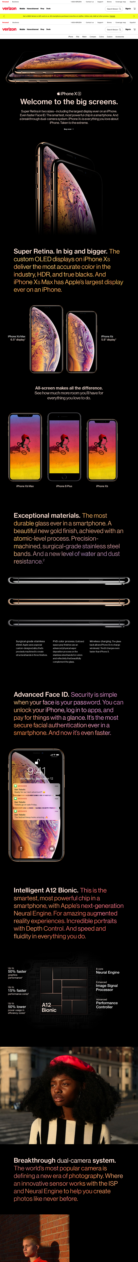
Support (100, 2)
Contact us (90, 2)
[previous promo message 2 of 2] (4, 16)
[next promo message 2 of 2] (134, 16)
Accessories (120, 35)
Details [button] (112, 16)
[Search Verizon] (114, 9)
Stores (109, 2)
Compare (93, 35)
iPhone (70, 35)
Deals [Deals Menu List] (48, 9)
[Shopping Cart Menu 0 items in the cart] (134, 8)
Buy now (67, 127)
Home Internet (33, 8)
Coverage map (121, 2)
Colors (101, 35)
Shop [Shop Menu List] (42, 9)
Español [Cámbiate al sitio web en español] (133, 2)
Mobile (22, 8)
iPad (77, 35)
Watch (84, 35)
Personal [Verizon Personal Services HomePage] (5, 2)
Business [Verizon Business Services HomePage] (15, 2)
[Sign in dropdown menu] (128, 9)
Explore (109, 35)
